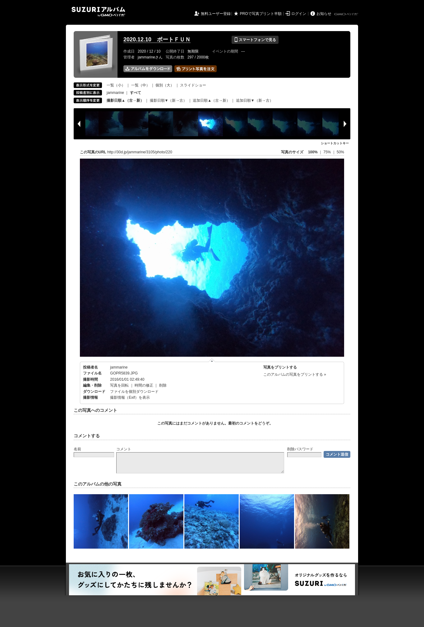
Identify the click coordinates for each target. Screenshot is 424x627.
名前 (77, 449)
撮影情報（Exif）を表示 (130, 397)
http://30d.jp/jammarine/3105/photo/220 (139, 152)
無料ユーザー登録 (216, 14)
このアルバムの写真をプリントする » (294, 374)
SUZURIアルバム (98, 11)
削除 (163, 385)
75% (327, 152)
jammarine (115, 93)
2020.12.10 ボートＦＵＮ (157, 39)
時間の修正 (144, 385)
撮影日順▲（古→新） (125, 100)
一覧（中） (140, 85)
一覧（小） (116, 85)
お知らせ (323, 14)
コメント (123, 449)
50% (340, 152)
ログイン (298, 14)
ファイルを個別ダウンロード (134, 391)
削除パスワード (300, 449)
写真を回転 (119, 385)
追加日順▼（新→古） (254, 100)
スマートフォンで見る (255, 40)
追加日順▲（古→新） (211, 100)
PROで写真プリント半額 (261, 14)
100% (313, 152)
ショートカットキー (335, 143)
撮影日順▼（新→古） (168, 100)
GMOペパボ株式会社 (346, 14)
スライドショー (193, 85)
